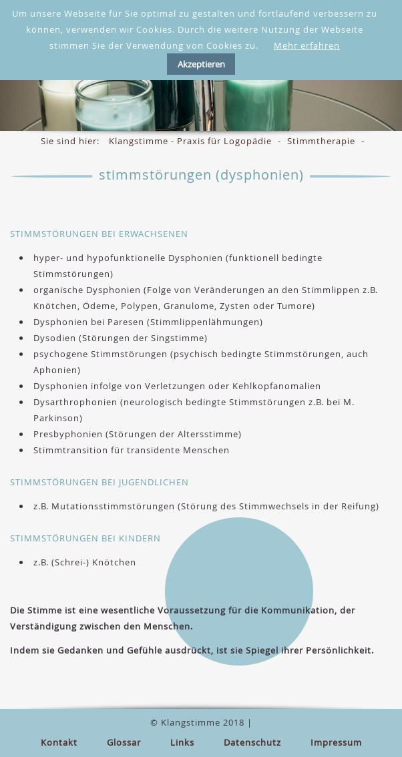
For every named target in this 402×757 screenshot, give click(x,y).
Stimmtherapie (321, 141)
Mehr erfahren (307, 45)
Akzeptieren (201, 64)
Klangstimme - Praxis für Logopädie (190, 141)
